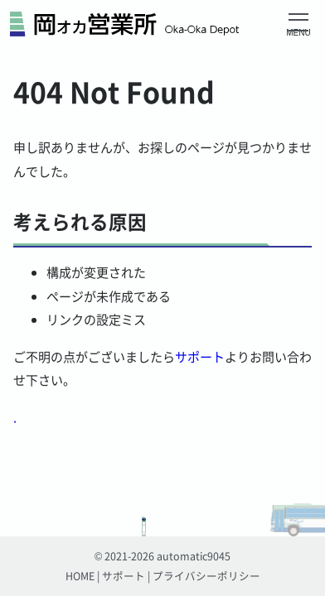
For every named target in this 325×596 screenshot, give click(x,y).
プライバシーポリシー (206, 576)
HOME (80, 576)
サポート (200, 356)
